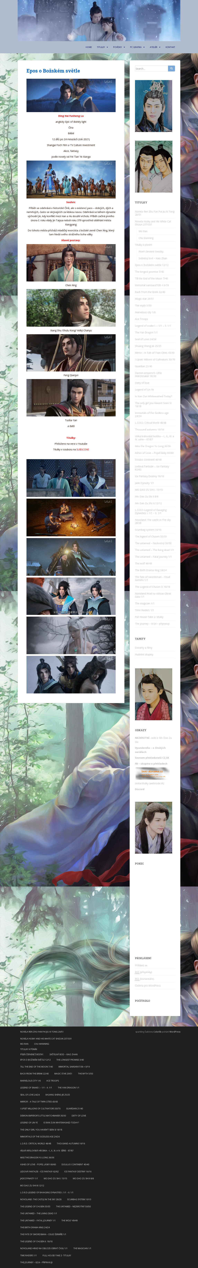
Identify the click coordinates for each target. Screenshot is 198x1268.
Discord (139, 789)
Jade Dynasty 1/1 (144, 483)
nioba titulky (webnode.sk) (149, 783)
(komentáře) (144, 979)
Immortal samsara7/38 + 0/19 (152, 285)
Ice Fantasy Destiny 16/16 (149, 476)
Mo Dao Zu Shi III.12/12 (148, 503)
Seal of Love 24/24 (145, 339)
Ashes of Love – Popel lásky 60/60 (154, 453)
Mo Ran (143, 231)
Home (89, 47)
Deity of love (142, 382)
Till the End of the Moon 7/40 (151, 278)
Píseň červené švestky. (151, 251)
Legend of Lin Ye (144, 389)
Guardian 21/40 (143, 366)
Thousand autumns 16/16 (149, 429)
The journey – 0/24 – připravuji (152, 623)
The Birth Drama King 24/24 (150, 570)
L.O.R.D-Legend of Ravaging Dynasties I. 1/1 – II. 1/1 (150, 511)
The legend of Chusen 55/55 (151, 536)
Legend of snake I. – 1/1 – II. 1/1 (153, 325)
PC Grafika (136, 47)
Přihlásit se (141, 965)
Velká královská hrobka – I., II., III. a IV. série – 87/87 (154, 438)
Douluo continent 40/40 (148, 459)
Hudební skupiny (144, 654)
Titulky (101, 47)
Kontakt (170, 47)
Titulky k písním (143, 244)
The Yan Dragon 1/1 (146, 332)
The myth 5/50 (143, 305)
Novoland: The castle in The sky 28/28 (153, 521)
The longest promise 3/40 (149, 271)
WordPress (174, 1031)
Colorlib (157, 1031)
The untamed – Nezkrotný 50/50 (153, 543)
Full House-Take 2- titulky (149, 617)
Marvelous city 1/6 (145, 312)
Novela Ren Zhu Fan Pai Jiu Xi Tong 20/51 (154, 213)
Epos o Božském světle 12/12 (151, 265)
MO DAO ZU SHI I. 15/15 (149, 489)
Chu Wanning (146, 238)
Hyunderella (142, 747)
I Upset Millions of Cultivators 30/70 (155, 359)
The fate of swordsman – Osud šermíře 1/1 (152, 578)
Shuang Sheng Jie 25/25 (148, 346)
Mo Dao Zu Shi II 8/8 (146, 496)
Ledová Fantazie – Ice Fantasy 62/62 (152, 468)
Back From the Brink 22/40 (150, 292)
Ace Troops (141, 319)
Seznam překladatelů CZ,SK (152, 757)
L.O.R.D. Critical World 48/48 (150, 422)
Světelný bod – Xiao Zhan (153, 258)
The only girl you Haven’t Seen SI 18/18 (153, 404)
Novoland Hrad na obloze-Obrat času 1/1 (153, 595)
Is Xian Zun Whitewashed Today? (153, 396)
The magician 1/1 (144, 603)
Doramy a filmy (143, 647)
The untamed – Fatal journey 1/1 (153, 556)
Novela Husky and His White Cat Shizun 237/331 (153, 223)
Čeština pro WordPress (148, 985)
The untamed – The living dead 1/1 (154, 550)
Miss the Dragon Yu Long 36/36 (153, 446)
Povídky (117, 47)
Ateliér (153, 47)
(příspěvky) (143, 972)
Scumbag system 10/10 (148, 529)
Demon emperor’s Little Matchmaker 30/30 (148, 374)
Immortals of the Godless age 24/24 (152, 414)
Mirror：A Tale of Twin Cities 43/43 (154, 352)
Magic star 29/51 (144, 298)
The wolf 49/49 (143, 563)
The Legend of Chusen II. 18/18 (152, 586)
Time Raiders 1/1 (144, 610)
